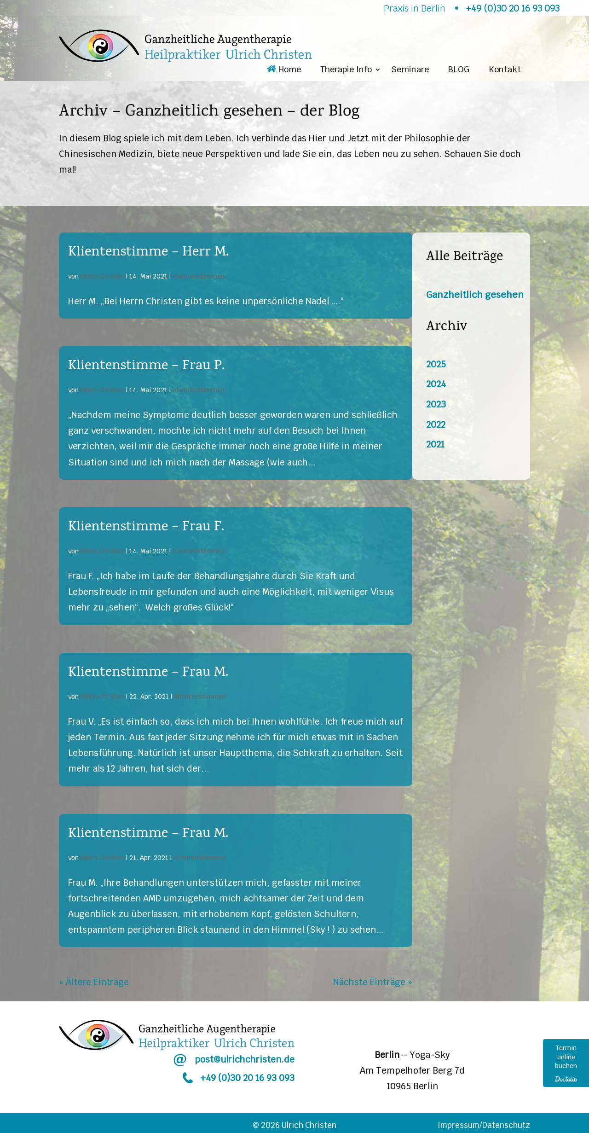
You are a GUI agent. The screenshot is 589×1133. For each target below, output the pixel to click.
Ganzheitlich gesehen (475, 295)
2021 (435, 444)
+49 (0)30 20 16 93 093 (247, 1078)
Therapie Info (346, 70)
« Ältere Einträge (94, 982)
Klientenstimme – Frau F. (146, 527)
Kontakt (505, 70)
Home (284, 70)
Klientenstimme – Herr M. (148, 253)
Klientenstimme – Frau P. (146, 366)
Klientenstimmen (199, 276)
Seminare (410, 70)
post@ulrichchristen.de (244, 1059)
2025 (436, 364)
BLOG (458, 70)
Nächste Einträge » (372, 982)
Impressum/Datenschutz (484, 1125)
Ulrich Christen (102, 276)
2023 (436, 404)
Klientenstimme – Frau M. (148, 673)
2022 (435, 424)
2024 (436, 384)
